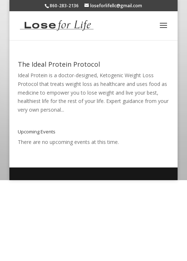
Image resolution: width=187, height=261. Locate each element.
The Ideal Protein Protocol (59, 64)
